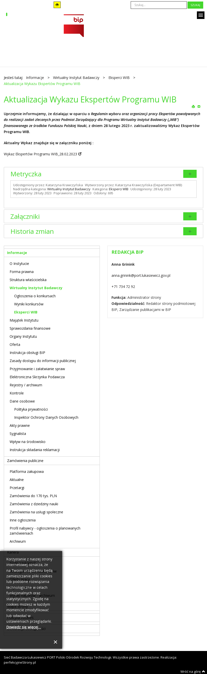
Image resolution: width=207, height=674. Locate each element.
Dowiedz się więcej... (23, 627)
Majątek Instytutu (24, 320)
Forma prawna (22, 271)
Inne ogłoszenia (23, 520)
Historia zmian (32, 231)
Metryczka (25, 173)
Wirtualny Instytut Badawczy (68, 189)
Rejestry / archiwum (26, 385)
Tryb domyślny (19, 5)
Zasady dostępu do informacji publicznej (43, 360)
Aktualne (17, 479)
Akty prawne (20, 425)
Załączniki (25, 216)
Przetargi (17, 487)
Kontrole (17, 393)
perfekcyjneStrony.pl (20, 662)
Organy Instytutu (23, 336)
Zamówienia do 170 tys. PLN (33, 495)
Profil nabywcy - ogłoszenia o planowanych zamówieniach (45, 531)
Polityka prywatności (31, 409)
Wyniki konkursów (28, 304)
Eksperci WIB (118, 189)
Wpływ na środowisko (27, 441)
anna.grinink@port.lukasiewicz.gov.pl (140, 275)
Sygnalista (18, 433)
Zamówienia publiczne (25, 460)
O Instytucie (19, 263)
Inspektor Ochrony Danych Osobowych (46, 417)
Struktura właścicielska (28, 279)
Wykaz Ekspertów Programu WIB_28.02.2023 (40, 154)
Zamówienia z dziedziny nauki (34, 503)
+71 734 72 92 (123, 286)
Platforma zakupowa (27, 471)
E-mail (198, 106)
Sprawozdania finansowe (30, 328)
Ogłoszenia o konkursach (35, 295)
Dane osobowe (22, 401)
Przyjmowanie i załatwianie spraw (37, 368)
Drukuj (193, 106)
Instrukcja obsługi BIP (27, 352)
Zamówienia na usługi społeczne (36, 512)
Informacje (17, 252)
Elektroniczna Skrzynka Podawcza (37, 376)
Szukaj (195, 5)
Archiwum (18, 541)
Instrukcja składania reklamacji (35, 449)
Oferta (15, 344)
